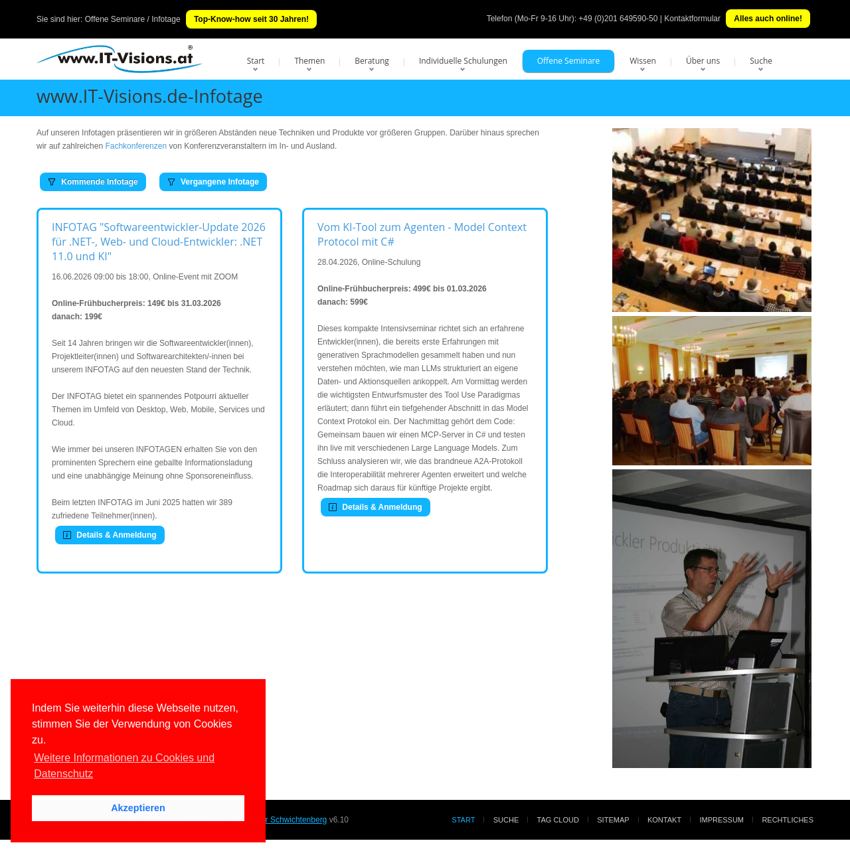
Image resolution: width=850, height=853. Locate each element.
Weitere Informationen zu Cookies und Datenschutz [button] (124, 765)
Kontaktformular (692, 18)
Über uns (703, 60)
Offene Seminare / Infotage (133, 19)
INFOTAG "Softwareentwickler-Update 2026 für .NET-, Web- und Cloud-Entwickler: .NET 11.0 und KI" (159, 242)
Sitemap (613, 820)
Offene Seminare (568, 60)
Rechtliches (787, 820)
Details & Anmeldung (110, 535)
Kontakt (664, 820)
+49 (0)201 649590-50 (617, 18)
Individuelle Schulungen (463, 60)
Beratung (372, 60)
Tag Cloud (558, 820)
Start (256, 60)
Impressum (721, 820)
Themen (309, 60)
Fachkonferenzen (136, 146)
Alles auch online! (768, 18)
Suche (761, 60)
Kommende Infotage (93, 182)
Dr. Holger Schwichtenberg (279, 819)
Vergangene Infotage (213, 182)
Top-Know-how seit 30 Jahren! (251, 19)
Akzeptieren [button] (138, 808)
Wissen (643, 60)
